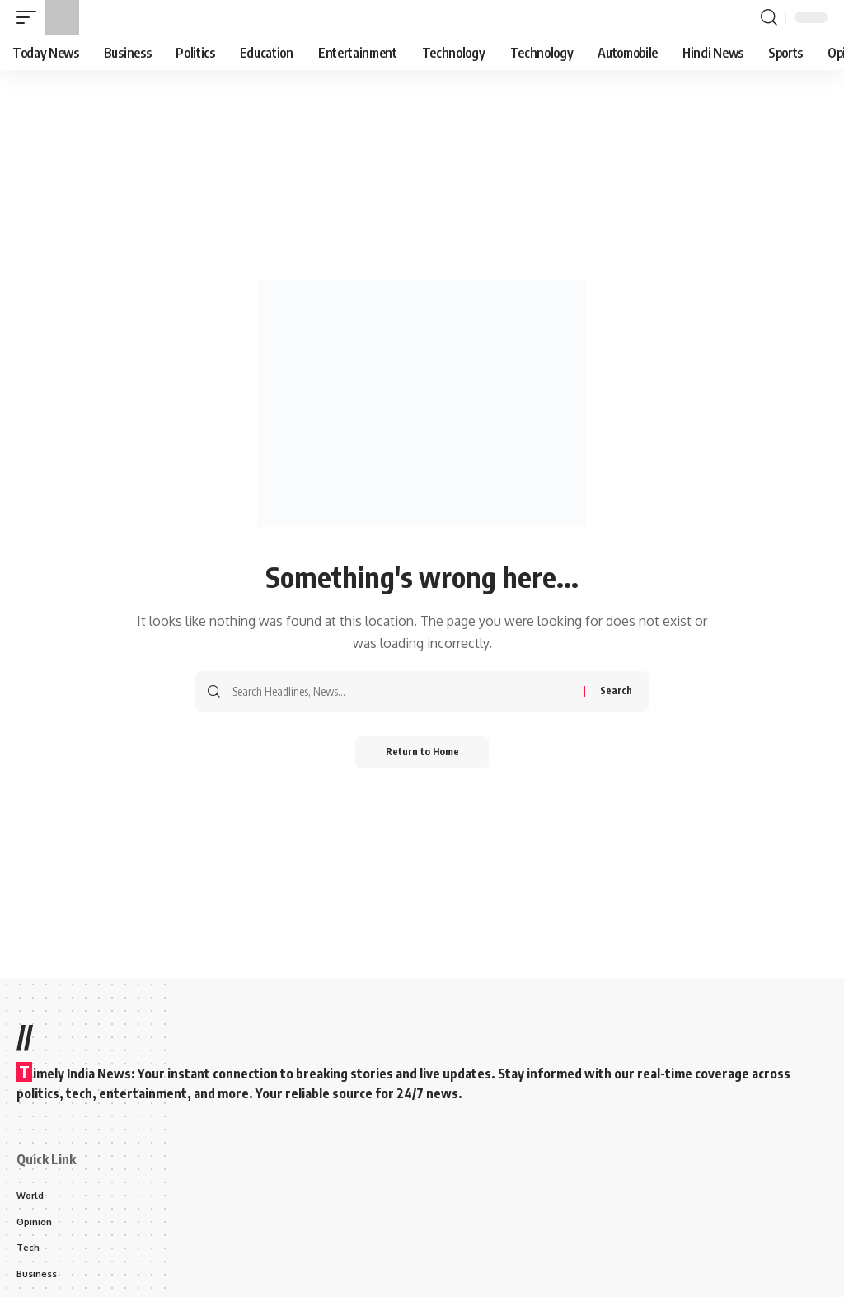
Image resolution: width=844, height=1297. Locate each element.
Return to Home (422, 752)
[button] (30, 17)
